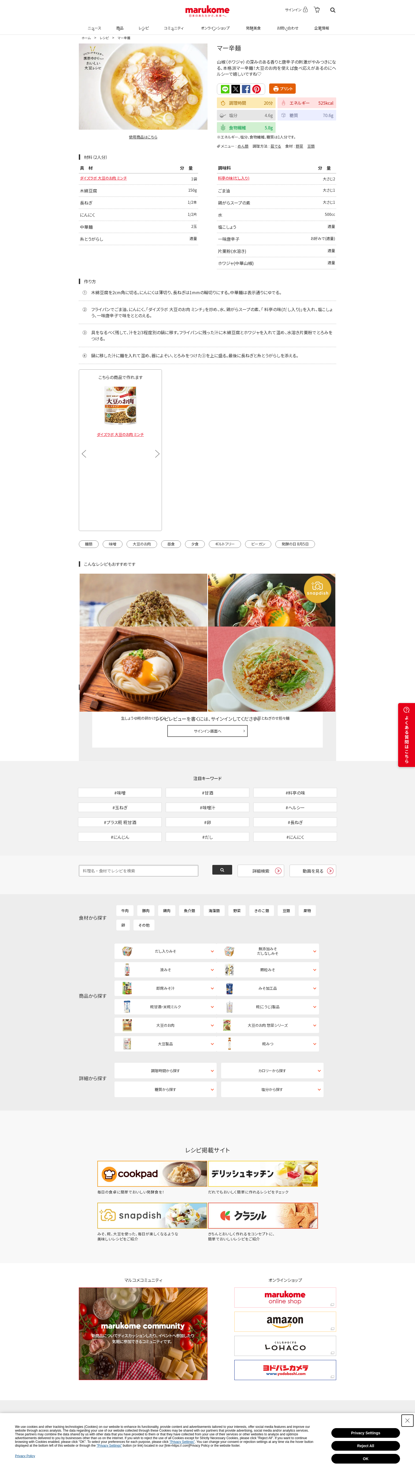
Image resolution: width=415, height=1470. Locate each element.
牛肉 (125, 882)
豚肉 (146, 882)
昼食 (171, 544)
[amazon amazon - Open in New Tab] (285, 1250)
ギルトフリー (225, 544)
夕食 (195, 544)
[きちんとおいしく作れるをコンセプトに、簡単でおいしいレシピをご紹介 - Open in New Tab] (266, 1167)
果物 (307, 882)
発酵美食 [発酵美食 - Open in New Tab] (252, 24)
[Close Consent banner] (407, 1421)
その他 (144, 896)
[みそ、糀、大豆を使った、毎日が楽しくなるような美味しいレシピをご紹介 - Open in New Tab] (149, 1167)
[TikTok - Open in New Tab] (141, 1353)
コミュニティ (173, 24)
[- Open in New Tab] (317, 10)
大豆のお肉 (142, 544)
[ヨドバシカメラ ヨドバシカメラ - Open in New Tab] (285, 1299)
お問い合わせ (286, 24)
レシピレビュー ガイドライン (317, 631)
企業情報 (320, 24)
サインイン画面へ (207, 674)
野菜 (299, 145)
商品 (119, 24)
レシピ (143, 24)
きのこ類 (261, 882)
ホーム (86, 37)
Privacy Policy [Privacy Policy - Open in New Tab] (25, 1456)
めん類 (243, 145)
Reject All (365, 1446)
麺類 (88, 544)
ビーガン (258, 544)
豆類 (311, 145)
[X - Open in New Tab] (176, 1353)
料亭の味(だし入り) (236, 179)
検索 (333, 10)
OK (366, 1459)
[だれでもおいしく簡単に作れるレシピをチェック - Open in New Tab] (266, 1120)
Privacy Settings (365, 1433)
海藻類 (214, 882)
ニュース (94, 24)
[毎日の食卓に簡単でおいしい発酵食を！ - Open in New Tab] (149, 1120)
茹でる (276, 145)
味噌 (112, 544)
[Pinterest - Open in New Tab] (143, 1371)
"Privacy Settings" (182, 1442)
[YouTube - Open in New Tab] (300, 1353)
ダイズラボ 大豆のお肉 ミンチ (107, 179)
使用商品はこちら (143, 137)
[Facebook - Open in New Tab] (257, 1353)
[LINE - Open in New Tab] (178, 1371)
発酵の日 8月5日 (295, 544)
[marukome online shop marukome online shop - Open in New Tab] (285, 1226)
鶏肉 (167, 882)
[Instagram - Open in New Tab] (213, 1353)
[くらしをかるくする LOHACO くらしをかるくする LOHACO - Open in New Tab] (285, 1275)
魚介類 (189, 882)
